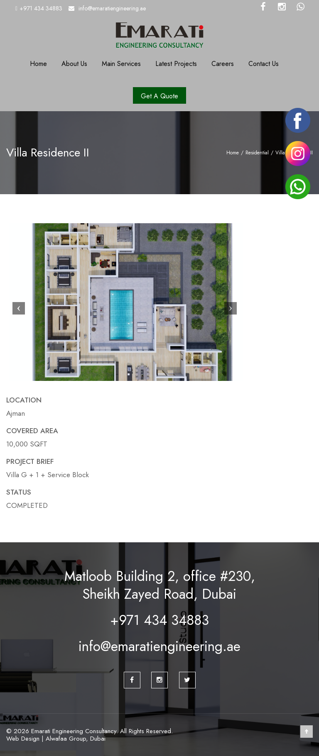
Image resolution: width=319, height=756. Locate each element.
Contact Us (263, 63)
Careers (222, 63)
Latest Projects (176, 63)
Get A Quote (159, 96)
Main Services (121, 63)
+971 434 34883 (41, 8)
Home (38, 63)
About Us (74, 63)
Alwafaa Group (66, 738)
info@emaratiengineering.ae (112, 8)
